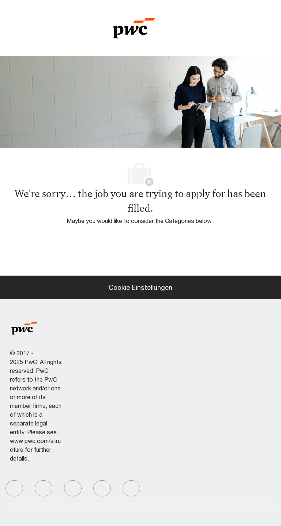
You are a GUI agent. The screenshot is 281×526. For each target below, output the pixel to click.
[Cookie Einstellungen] (140, 287)
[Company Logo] (134, 27)
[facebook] (14, 488)
